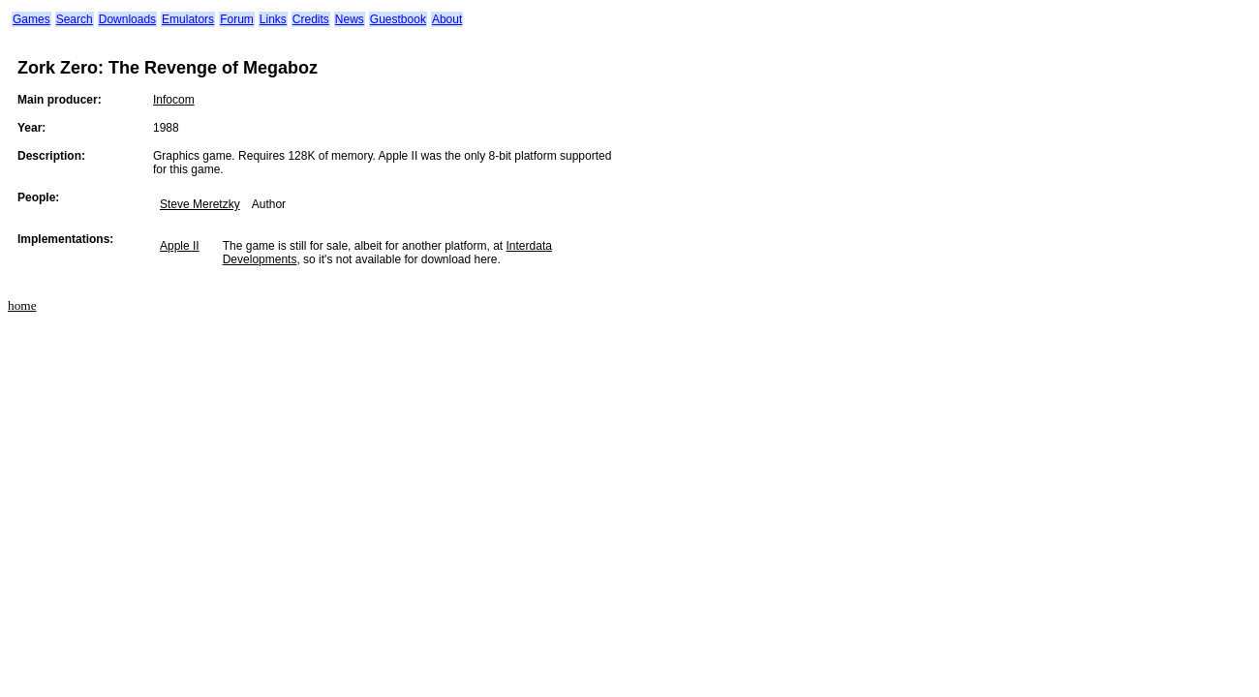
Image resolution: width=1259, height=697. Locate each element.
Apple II (180, 246)
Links (273, 19)
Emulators (188, 19)
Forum (237, 19)
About (447, 19)
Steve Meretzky (200, 204)
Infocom (174, 99)
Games (31, 19)
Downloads (127, 19)
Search (74, 19)
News (349, 19)
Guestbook (398, 19)
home (22, 305)
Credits (310, 19)
